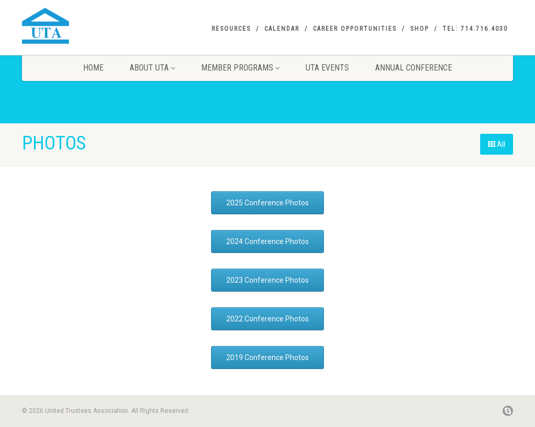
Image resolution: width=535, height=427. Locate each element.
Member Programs (240, 68)
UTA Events (327, 68)
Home (93, 68)
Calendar (281, 28)
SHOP (419, 28)
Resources (231, 28)
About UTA (152, 68)
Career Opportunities (355, 28)
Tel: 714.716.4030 (475, 28)
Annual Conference (413, 68)
